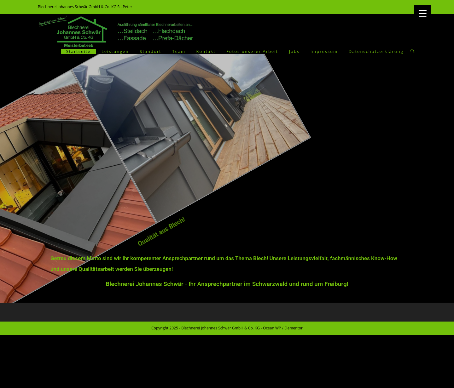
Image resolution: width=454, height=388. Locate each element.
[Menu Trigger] (422, 13)
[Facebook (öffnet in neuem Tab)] (413, 7)
